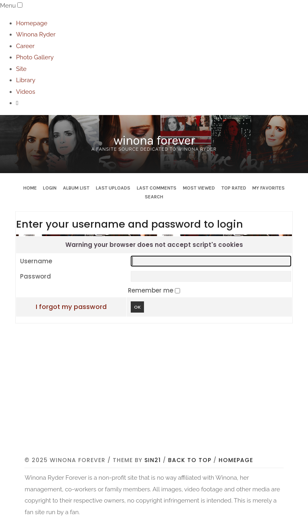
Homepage (31, 23)
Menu (8, 5)
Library (25, 80)
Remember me (151, 290)
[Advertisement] (166, 394)
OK (137, 307)
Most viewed (199, 188)
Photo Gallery (35, 57)
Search (154, 197)
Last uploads (113, 188)
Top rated (233, 188)
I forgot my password (71, 306)
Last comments (156, 188)
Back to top (189, 460)
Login (50, 188)
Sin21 (152, 460)
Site (21, 69)
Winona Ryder (35, 34)
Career (25, 46)
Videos (25, 91)
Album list (76, 188)
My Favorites (268, 188)
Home (30, 188)
